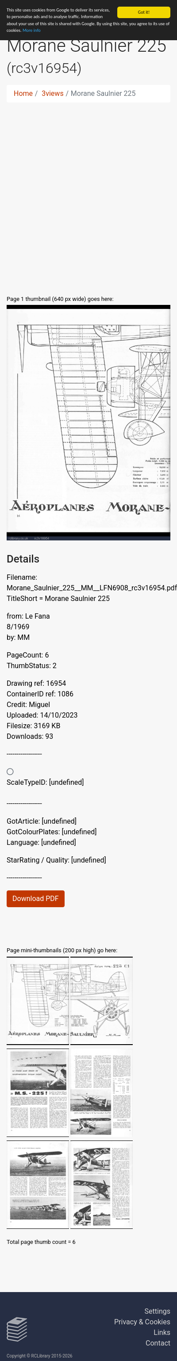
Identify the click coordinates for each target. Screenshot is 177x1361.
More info (32, 30)
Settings (157, 1311)
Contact (158, 1343)
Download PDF (35, 898)
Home (23, 93)
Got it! (144, 12)
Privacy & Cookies (142, 1322)
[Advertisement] (83, 197)
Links (162, 1332)
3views (52, 93)
